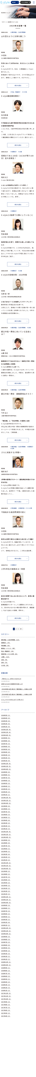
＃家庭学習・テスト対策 (25, 508)
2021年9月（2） (6, 871)
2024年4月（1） (6, 786)
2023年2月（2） (6, 826)
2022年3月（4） (6, 854)
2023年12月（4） (6, 797)
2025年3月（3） (6, 755)
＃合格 (20, 152)
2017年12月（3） (6, 993)
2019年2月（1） (6, 956)
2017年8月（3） (6, 1005)
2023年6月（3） (6, 814)
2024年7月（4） (6, 778)
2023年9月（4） (6, 806)
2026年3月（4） (6, 721)
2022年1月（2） (6, 860)
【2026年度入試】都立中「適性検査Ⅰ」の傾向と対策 (16, 694)
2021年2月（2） (6, 891)
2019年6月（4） (6, 945)
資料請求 (14, 2)
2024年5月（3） (6, 783)
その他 (5, 665)
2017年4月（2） (6, 1016)
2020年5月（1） (6, 917)
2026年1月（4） (6, 727)
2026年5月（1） (6, 715)
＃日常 (12, 448)
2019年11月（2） (6, 931)
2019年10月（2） (6, 934)
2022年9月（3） (6, 840)
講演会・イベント (8, 648)
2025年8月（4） (6, 741)
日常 (4, 662)
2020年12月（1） (6, 897)
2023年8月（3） (6, 809)
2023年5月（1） (6, 817)
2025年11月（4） (6, 732)
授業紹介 (5, 643)
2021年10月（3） (6, 868)
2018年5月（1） (6, 979)
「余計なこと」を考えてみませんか (11, 679)
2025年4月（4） (6, 752)
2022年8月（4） (6, 843)
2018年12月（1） (6, 962)
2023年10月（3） (6, 803)
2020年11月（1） (6, 900)
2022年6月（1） (6, 849)
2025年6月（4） (6, 746)
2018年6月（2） (6, 976)
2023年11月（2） (6, 800)
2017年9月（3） (6, 1002)
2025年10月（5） (6, 735)
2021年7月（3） (6, 877)
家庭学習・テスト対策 (9, 654)
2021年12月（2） (6, 863)
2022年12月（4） (6, 831)
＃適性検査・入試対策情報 (17, 32)
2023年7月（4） (6, 812)
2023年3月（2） (6, 823)
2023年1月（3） (6, 829)
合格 (4, 660)
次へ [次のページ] (21, 629)
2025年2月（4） (6, 758)
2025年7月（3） (6, 744)
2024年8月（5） (6, 775)
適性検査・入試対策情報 (10, 640)
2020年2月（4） (6, 922)
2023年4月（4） (6, 820)
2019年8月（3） (6, 939)
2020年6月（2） (6, 914)
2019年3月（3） (6, 954)
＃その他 (24, 92)
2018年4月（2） (6, 982)
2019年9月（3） (6, 936)
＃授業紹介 (13, 152)
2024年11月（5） (6, 766)
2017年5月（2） (6, 1013)
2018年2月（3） (6, 988)
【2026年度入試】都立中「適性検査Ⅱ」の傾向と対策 (16, 689)
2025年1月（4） (6, 761)
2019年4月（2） (6, 951)
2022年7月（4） (6, 846)
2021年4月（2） (6, 885)
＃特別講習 (13, 508)
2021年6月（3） (6, 880)
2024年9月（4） (6, 772)
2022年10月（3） (6, 837)
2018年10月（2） (6, 965)
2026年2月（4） (6, 724)
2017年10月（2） (6, 999)
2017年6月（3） (6, 1010)
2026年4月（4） (6, 718)
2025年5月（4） (6, 749)
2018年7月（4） (6, 973)
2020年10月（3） (6, 902)
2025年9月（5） (6, 738)
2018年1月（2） (6, 990)
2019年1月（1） (6, 959)
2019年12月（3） (6, 928)
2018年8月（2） (6, 970)
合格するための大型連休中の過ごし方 (12, 684)
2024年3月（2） (6, 789)
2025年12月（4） (6, 729)
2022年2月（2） (6, 857)
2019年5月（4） (6, 948)
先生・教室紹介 (7, 651)
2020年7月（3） (6, 911)
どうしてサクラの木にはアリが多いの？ (12, 699)
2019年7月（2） (6, 942)
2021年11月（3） (6, 866)
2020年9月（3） (6, 905)
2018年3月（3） (6, 985)
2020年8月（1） (6, 908)
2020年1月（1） (6, 925)
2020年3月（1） (6, 919)
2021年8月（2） (6, 874)
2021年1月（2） (6, 894)
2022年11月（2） (6, 834)
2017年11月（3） (6, 996)
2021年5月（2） (6, 883)
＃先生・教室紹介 (15, 92)
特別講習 (5, 645)
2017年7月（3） (6, 1007)
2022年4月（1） (6, 851)
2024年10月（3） (6, 769)
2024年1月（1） (6, 795)
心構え (5, 657)
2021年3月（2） (6, 888)
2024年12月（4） (6, 763)
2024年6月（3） (6, 780)
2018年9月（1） (6, 968)
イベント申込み (25, 2)
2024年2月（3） (6, 792)
